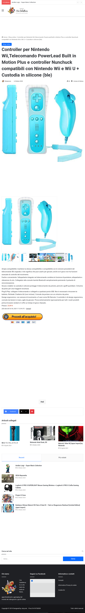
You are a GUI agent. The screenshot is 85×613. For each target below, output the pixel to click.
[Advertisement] (42, 28)
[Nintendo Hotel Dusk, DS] (42, 433)
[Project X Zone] (8, 499)
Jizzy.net (24, 609)
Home (4, 37)
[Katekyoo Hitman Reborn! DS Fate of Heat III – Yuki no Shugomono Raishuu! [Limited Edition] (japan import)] (8, 509)
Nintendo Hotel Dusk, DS (38, 442)
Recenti (21, 458)
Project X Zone (20, 496)
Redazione (9, 81)
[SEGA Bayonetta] (8, 479)
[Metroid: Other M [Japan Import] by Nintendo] (70, 433)
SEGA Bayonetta (21, 476)
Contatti (60, 581)
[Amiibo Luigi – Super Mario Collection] (8, 469)
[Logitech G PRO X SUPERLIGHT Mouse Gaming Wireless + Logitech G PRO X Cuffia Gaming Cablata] (8, 489)
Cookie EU (61, 590)
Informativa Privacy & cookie (67, 586)
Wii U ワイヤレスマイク (10, 443)
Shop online (12, 37)
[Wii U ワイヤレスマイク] (14, 433)
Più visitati (62, 458)
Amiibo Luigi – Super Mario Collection (24, 2)
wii (43, 402)
